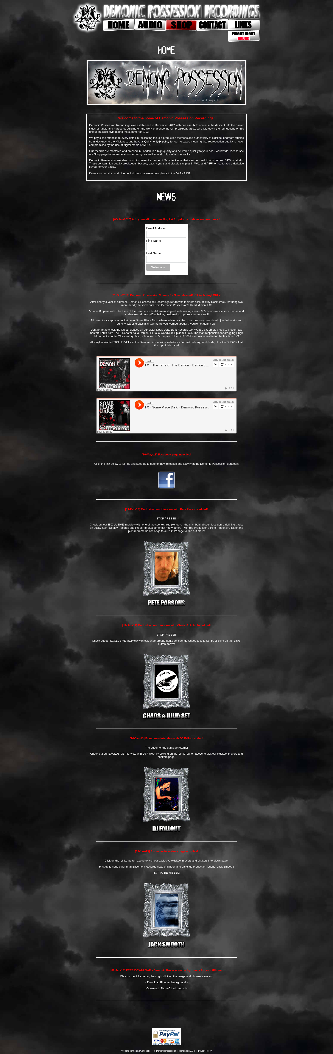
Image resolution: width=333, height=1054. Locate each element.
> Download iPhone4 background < (166, 982)
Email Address (155, 228)
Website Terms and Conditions (136, 1051)
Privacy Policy (205, 1051)
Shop (97, 154)
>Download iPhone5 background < (166, 988)
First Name (153, 240)
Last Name (153, 253)
